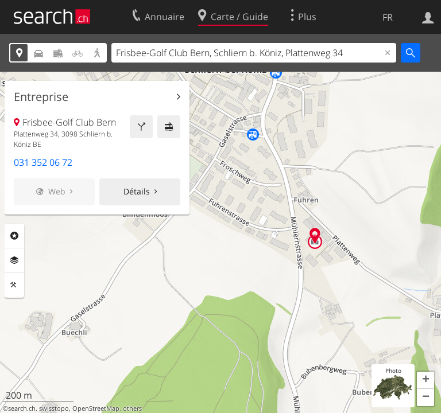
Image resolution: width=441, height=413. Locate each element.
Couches (14, 260)
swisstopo (54, 408)
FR (387, 17)
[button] (425, 380)
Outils (14, 285)
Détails (136, 191)
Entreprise (41, 97)
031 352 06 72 (43, 162)
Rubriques (14, 236)
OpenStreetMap (95, 408)
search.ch (22, 408)
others (132, 408)
